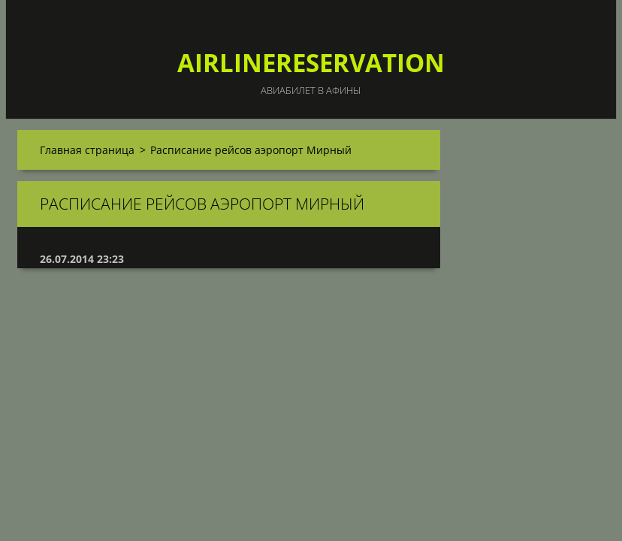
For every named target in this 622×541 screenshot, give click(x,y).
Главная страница (87, 150)
